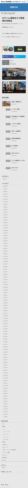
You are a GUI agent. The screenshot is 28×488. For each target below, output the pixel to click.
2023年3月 (5, 277)
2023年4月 (5, 274)
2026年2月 (5, 191)
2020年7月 (5, 357)
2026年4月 (5, 186)
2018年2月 (5, 403)
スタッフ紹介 (5, 439)
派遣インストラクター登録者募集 (9, 449)
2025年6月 (5, 212)
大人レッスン (5, 434)
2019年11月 (5, 375)
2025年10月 (5, 201)
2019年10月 (5, 377)
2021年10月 (5, 321)
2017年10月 (5, 411)
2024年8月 (5, 235)
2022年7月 (5, 297)
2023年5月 (5, 271)
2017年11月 (5, 409)
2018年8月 (5, 393)
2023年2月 (5, 279)
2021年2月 (5, 341)
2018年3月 (5, 401)
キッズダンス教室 (15, 109)
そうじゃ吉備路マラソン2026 (18, 160)
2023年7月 (5, 269)
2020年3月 (5, 365)
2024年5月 (5, 243)
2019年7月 (5, 383)
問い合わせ (4, 460)
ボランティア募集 (6, 452)
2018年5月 (5, 396)
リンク (11, 62)
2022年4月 (5, 305)
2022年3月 (5, 308)
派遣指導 (3, 442)
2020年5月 (5, 362)
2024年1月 (5, 253)
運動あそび (5, 444)
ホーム (3, 423)
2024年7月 (5, 238)
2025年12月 (5, 196)
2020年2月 (5, 367)
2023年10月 (5, 261)
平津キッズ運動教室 (15, 131)
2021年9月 (5, 323)
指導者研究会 (4, 457)
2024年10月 (5, 230)
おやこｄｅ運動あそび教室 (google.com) (11, 36)
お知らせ (11, 60)
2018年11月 (5, 388)
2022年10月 (5, 289)
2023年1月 (5, 282)
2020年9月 (5, 354)
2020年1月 (5, 370)
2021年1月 (5, 344)
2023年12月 (5, 256)
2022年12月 (5, 284)
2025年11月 (5, 199)
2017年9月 (5, 414)
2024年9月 (5, 233)
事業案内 (3, 426)
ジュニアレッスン (6, 431)
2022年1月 (5, 313)
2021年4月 (5, 336)
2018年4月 (5, 398)
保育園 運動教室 (16, 101)
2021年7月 (5, 328)
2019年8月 (5, 380)
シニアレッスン (6, 436)
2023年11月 (5, 258)
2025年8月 (5, 207)
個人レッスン (5, 447)
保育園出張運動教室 (15, 138)
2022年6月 (5, 300)
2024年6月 (5, 240)
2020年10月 (5, 352)
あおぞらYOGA (14, 167)
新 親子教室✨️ (15, 145)
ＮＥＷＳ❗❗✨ (5, 455)
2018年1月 (5, 406)
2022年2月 (5, 310)
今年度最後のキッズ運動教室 (17, 116)
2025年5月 (5, 214)
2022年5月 (5, 302)
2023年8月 (5, 266)
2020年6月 (5, 359)
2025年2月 (5, 220)
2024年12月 (5, 225)
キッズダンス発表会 (15, 123)
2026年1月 (5, 194)
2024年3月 (5, 248)
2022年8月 (5, 295)
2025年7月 (5, 209)
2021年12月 (5, 315)
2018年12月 (5, 385)
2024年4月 (5, 245)
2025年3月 (5, 217)
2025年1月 (5, 222)
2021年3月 (5, 339)
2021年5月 (5, 333)
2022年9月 (5, 292)
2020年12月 (5, 346)
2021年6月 (5, 331)
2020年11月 (5, 349)
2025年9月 (5, 204)
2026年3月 (5, 188)
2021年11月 (5, 318)
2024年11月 (5, 227)
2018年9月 (5, 390)
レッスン (3, 429)
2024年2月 (5, 251)
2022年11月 (5, 287)
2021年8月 (5, 326)
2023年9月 (5, 264)
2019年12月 (5, 372)
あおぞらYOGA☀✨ (15, 153)
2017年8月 (5, 416)
